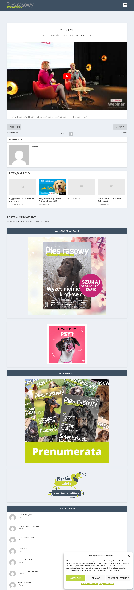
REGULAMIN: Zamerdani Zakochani (109, 192)
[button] (128, 555)
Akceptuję (75, 578)
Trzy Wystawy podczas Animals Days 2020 (50, 192)
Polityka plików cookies (89, 584)
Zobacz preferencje (118, 578)
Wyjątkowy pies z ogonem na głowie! (22, 192)
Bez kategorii (80, 28)
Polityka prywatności (106, 584)
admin (58, 28)
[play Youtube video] (67, 69)
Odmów (96, 578)
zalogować (20, 214)
